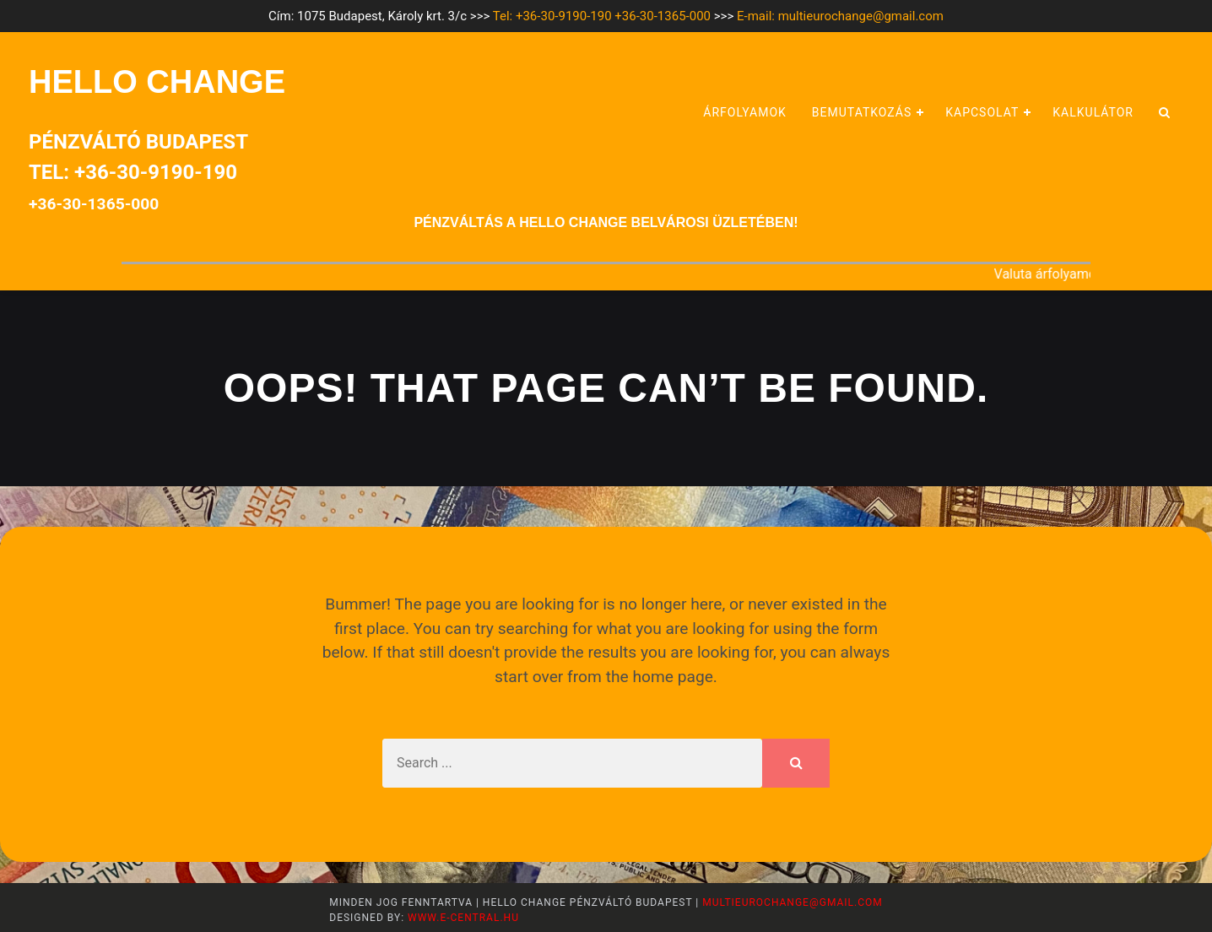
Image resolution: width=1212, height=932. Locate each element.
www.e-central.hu (461, 918)
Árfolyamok (745, 112)
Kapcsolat (982, 112)
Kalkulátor (1093, 112)
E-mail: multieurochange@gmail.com (840, 16)
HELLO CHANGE (157, 82)
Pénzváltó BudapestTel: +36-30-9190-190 (138, 172)
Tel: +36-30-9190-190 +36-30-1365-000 (602, 16)
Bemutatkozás (862, 112)
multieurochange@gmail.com (792, 902)
